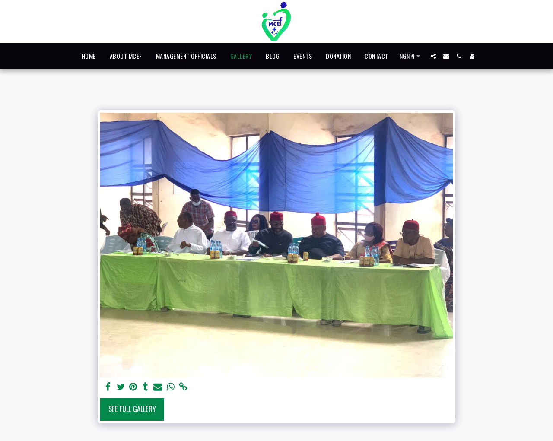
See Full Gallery (132, 408)
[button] (433, 56)
